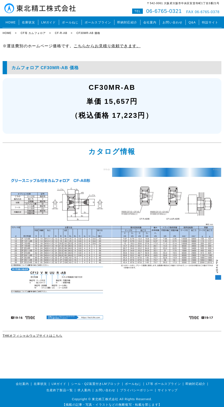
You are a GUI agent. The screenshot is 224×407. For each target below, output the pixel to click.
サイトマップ (168, 386)
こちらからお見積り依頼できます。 (107, 42)
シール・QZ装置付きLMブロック (95, 380)
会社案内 (149, 20)
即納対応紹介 (127, 20)
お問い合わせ (172, 20)
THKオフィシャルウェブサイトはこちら (32, 332)
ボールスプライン (98, 20)
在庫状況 (28, 20)
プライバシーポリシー (136, 386)
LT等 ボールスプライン (163, 380)
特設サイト (210, 20)
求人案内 (84, 386)
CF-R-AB (61, 29)
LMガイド (48, 20)
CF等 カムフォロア (33, 29)
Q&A (192, 20)
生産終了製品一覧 (59, 386)
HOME (10, 20)
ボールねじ (70, 20)
